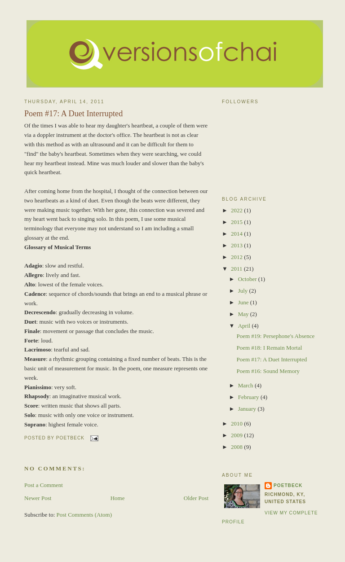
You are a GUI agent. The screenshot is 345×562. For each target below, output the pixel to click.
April (245, 325)
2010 (237, 423)
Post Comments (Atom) (84, 514)
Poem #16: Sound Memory (267, 371)
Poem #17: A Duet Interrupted (73, 113)
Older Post (196, 498)
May (244, 314)
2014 (237, 233)
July (243, 290)
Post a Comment (43, 485)
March (246, 385)
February (249, 397)
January (248, 408)
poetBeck (288, 485)
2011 (237, 268)
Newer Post (37, 498)
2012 (237, 257)
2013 (237, 245)
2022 (237, 210)
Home (118, 498)
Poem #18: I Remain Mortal (269, 347)
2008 (237, 446)
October (248, 279)
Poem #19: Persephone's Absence (275, 336)
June (244, 302)
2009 (237, 435)
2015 (237, 222)
